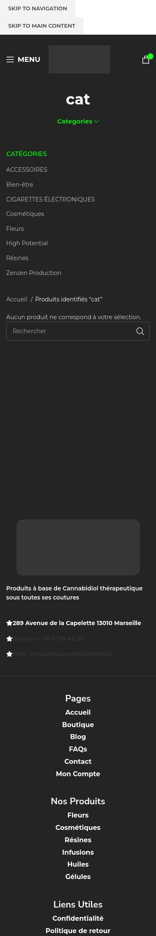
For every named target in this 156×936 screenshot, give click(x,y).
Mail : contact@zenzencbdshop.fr (63, 654)
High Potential (27, 243)
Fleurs (15, 228)
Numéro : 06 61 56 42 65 (48, 638)
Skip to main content (41, 25)
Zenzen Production (33, 273)
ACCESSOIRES (26, 169)
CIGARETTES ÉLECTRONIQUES (50, 199)
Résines (17, 258)
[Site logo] (79, 59)
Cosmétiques (25, 214)
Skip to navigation (37, 8)
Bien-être (19, 184)
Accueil (17, 299)
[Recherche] (78, 331)
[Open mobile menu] (23, 59)
